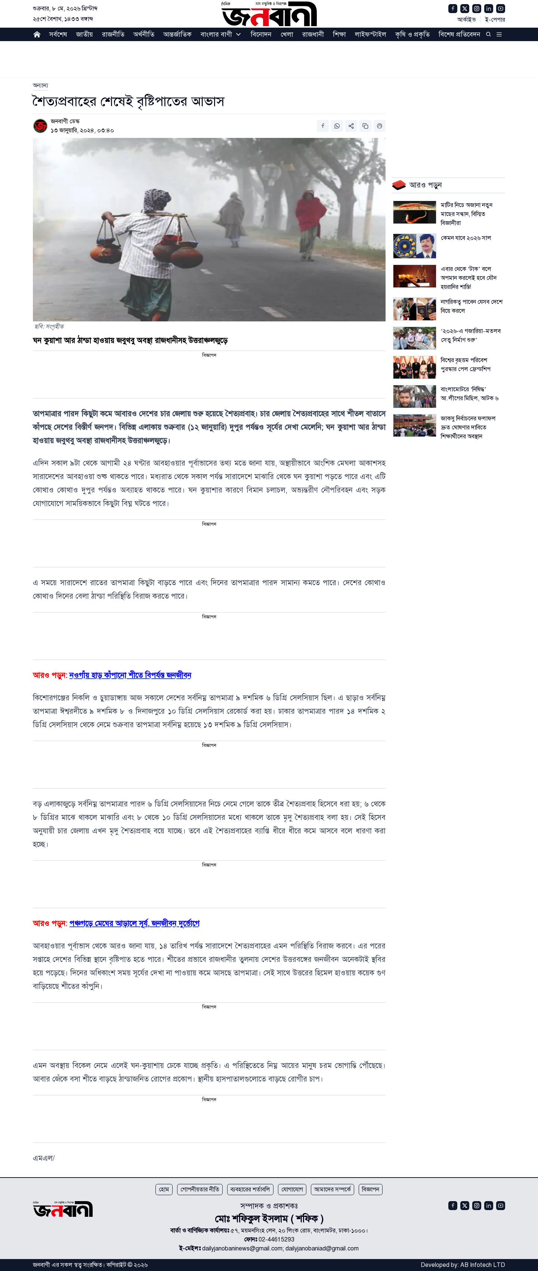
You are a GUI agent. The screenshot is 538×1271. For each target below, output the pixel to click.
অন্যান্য (40, 85)
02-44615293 (276, 1239)
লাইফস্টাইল (370, 34)
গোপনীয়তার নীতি (199, 1189)
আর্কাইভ (466, 20)
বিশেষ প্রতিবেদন (459, 34)
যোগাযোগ (292, 1189)
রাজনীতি (113, 34)
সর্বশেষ (58, 34)
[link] (40, 85)
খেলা (287, 34)
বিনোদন (261, 34)
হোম (164, 1189)
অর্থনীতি (143, 34)
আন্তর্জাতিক (177, 34)
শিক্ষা (339, 34)
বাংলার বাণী (216, 34)
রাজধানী (313, 34)
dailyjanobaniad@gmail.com (322, 1248)
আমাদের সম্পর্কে (332, 1189)
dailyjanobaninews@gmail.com (242, 1248)
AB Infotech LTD (482, 1265)
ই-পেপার (495, 20)
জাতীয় (84, 34)
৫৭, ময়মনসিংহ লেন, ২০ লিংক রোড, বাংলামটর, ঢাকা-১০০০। (299, 1230)
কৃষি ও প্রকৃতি (412, 34)
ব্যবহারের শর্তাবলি (250, 1189)
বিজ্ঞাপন (370, 1189)
